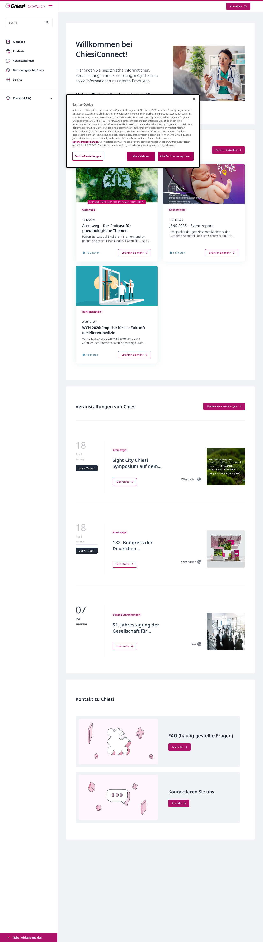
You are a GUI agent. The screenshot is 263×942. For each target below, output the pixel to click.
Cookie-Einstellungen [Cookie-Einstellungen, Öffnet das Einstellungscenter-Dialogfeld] (88, 156)
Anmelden (238, 6)
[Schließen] (193, 99)
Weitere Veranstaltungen (224, 406)
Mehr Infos (124, 481)
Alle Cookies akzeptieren (175, 156)
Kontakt (179, 803)
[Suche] (29, 22)
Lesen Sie (179, 747)
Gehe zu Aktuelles (228, 150)
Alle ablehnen (140, 156)
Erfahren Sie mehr (135, 252)
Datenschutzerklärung (85, 141)
